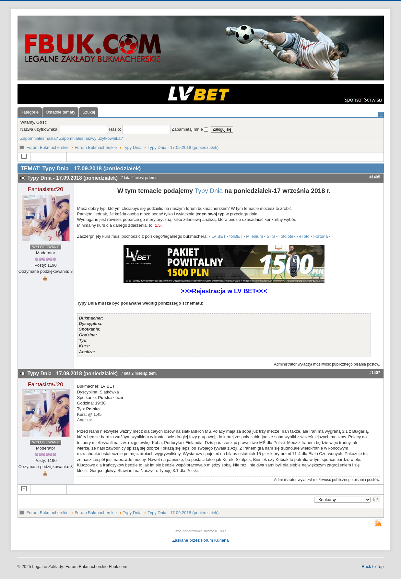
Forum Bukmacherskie (48, 147)
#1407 (374, 372)
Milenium (254, 236)
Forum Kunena (215, 540)
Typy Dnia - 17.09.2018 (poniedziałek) (182, 147)
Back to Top (373, 566)
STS (271, 236)
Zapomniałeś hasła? (39, 138)
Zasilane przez (186, 540)
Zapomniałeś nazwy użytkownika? (91, 138)
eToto (304, 236)
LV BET (218, 236)
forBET (235, 236)
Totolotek (286, 236)
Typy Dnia (132, 147)
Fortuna (320, 236)
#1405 (374, 177)
